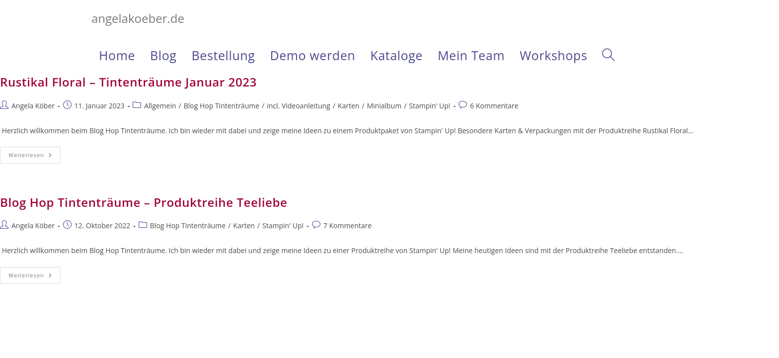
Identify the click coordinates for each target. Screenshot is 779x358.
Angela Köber (33, 105)
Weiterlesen (34, 157)
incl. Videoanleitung (298, 105)
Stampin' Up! (429, 105)
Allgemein (160, 105)
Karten (349, 105)
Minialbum (384, 105)
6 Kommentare (494, 105)
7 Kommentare (347, 225)
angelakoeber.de (137, 18)
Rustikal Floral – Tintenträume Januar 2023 (128, 82)
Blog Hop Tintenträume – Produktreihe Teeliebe (143, 202)
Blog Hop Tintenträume (221, 105)
